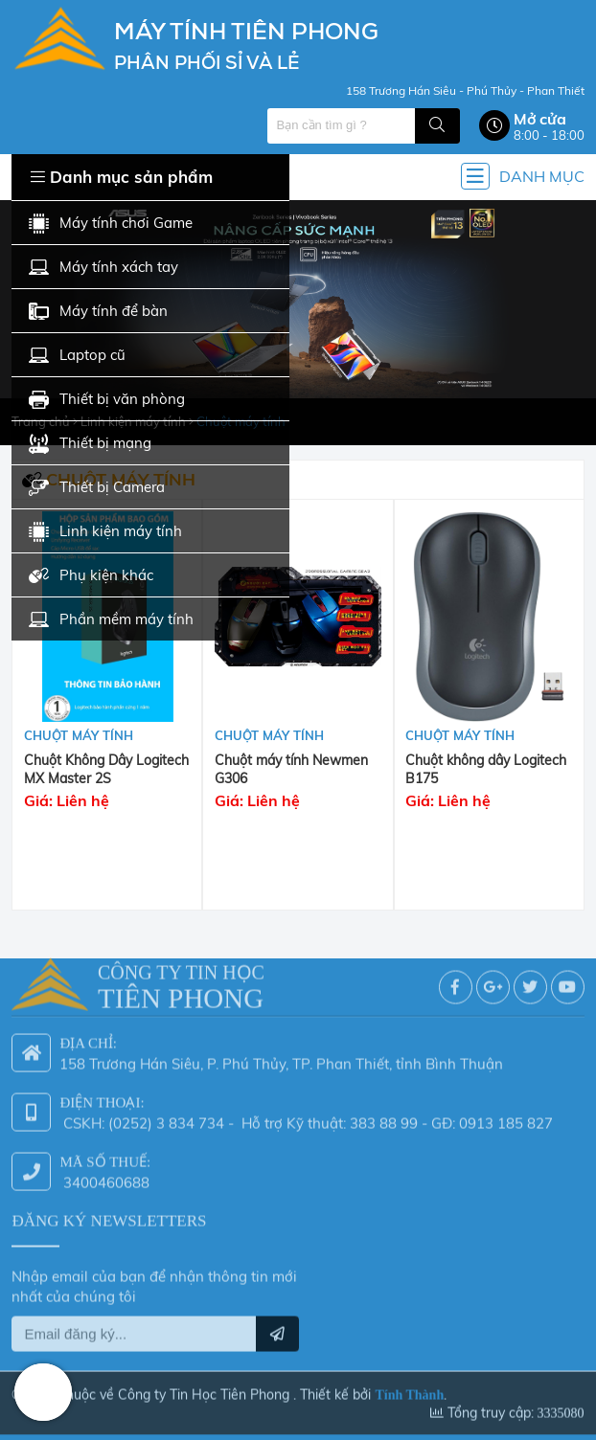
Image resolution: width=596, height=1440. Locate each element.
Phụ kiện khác (91, 576)
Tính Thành (409, 1391)
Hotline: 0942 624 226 (43, 1392)
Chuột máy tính (78, 735)
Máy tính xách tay (103, 268)
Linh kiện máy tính (105, 532)
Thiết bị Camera (97, 488)
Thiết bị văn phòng (107, 400)
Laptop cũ (77, 356)
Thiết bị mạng (90, 444)
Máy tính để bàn (98, 312)
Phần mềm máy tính (111, 620)
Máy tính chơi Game (111, 224)
